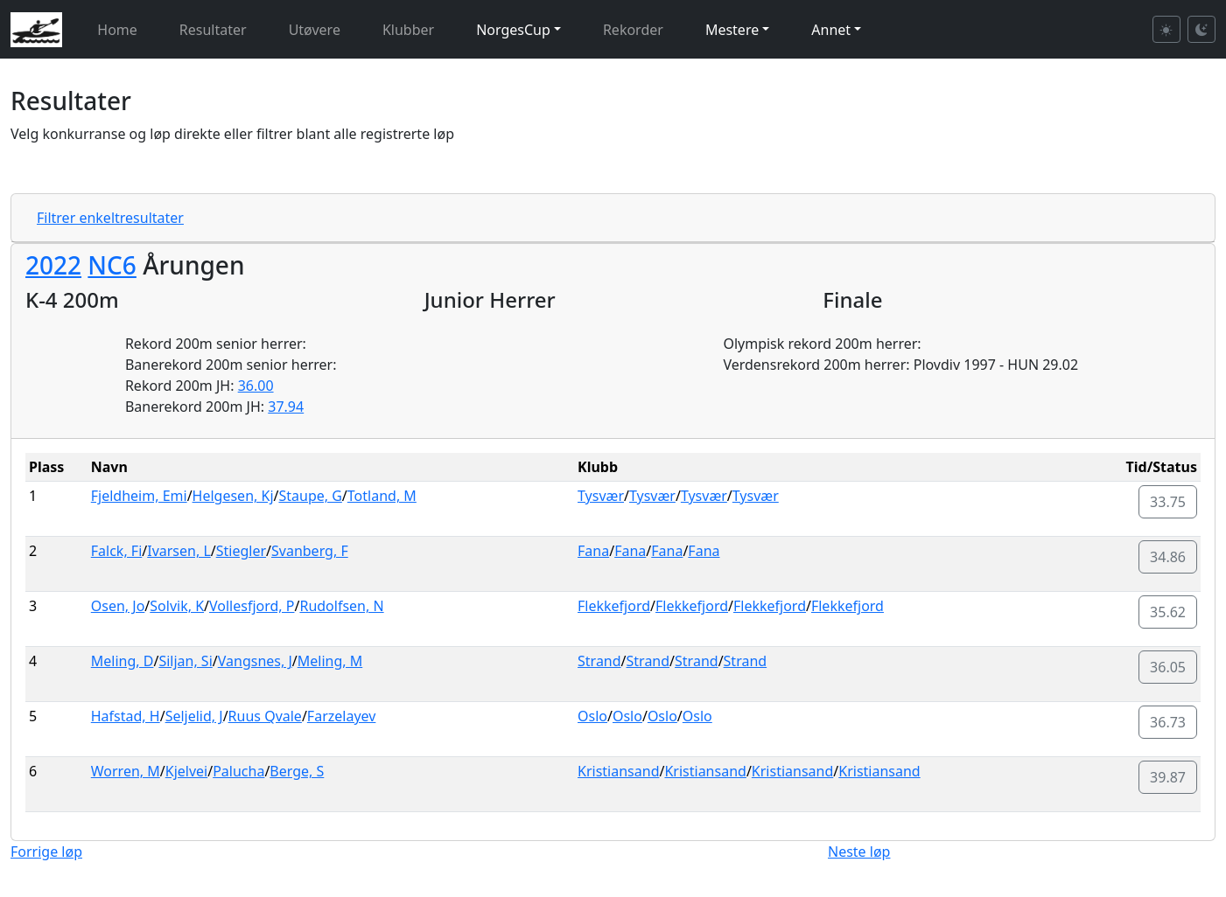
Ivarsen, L (179, 550)
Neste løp (859, 851)
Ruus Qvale (265, 716)
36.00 (256, 385)
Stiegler (241, 550)
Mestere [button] (732, 29)
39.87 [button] (1168, 777)
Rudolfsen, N (341, 605)
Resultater (213, 29)
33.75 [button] (1168, 501)
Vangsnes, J (255, 661)
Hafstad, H (125, 716)
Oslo (592, 716)
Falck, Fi (117, 550)
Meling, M (330, 661)
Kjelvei (186, 771)
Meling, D (122, 661)
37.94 (286, 406)
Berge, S (297, 771)
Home (117, 29)
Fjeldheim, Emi (139, 495)
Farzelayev (341, 716)
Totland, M (382, 495)
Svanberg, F (309, 550)
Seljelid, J (194, 716)
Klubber (408, 29)
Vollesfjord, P (251, 605)
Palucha (238, 771)
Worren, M (125, 771)
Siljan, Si (185, 661)
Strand (599, 661)
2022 (53, 265)
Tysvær (601, 495)
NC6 (112, 265)
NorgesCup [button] (513, 29)
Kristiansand (618, 771)
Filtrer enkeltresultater (110, 217)
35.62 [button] (1168, 612)
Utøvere (314, 29)
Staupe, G (309, 495)
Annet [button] (831, 29)
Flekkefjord (614, 605)
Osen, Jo (118, 605)
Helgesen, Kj (233, 495)
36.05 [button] (1168, 667)
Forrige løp (46, 851)
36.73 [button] (1168, 722)
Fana (593, 550)
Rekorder (633, 29)
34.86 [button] (1168, 557)
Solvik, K (177, 605)
